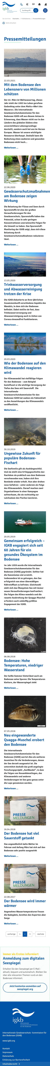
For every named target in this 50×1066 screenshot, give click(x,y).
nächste (40, 934)
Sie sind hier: (7, 19)
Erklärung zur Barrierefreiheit (16, 1060)
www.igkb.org (9, 1040)
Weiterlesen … (11, 147)
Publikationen (26, 19)
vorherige (11, 934)
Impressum (8, 1052)
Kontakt (6, 1048)
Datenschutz (8, 1056)
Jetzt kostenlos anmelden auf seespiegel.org (25, 988)
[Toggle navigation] (45, 10)
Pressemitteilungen (39, 19)
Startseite (16, 19)
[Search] (29, 10)
